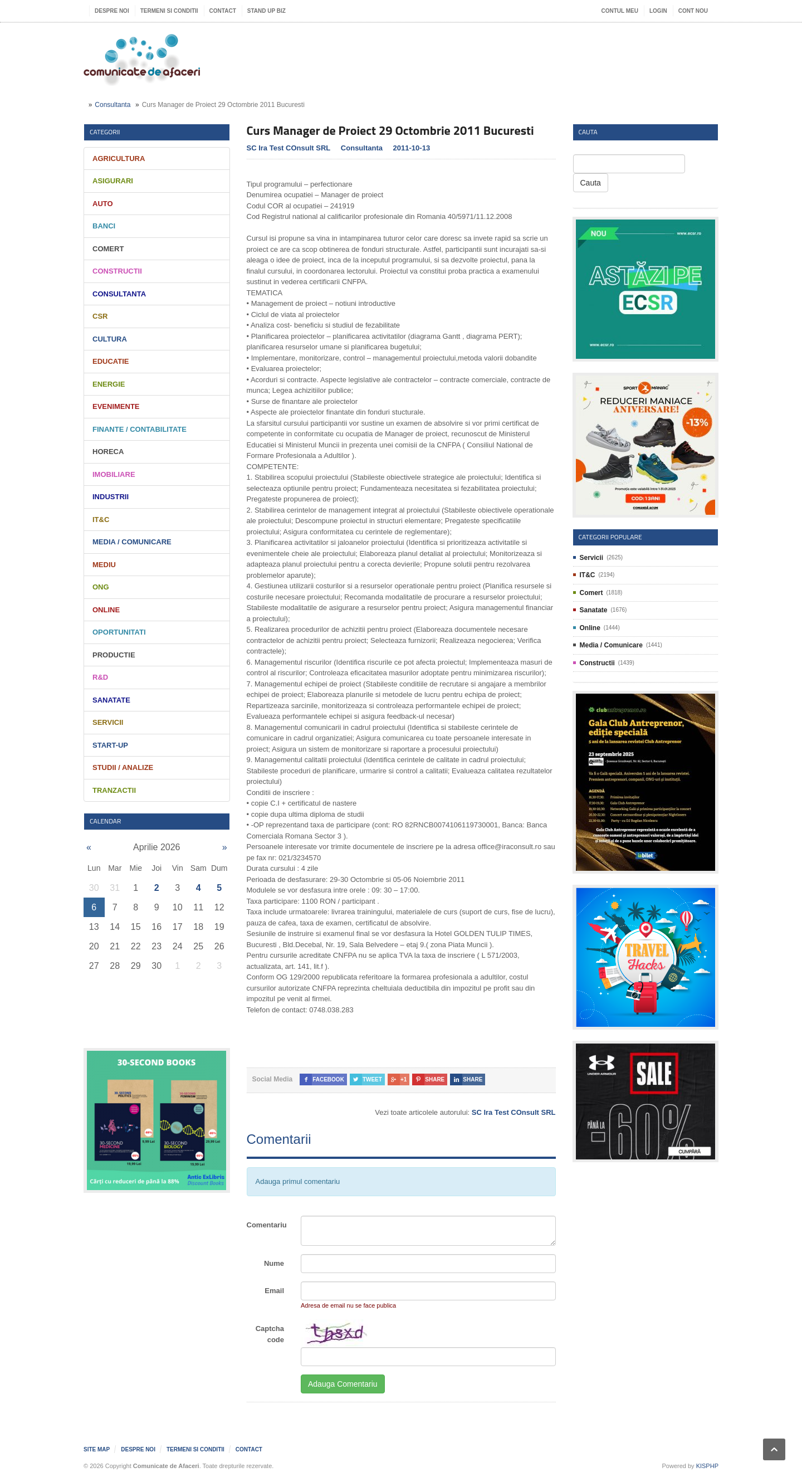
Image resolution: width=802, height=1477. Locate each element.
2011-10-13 (412, 148)
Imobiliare (113, 474)
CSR (99, 316)
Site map (97, 1449)
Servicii (107, 722)
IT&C (100, 519)
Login (658, 11)
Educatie (110, 361)
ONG (100, 587)
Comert (108, 249)
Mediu (104, 564)
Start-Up (110, 745)
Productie (113, 655)
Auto (102, 203)
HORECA (108, 451)
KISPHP (707, 1466)
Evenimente (116, 406)
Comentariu (267, 1225)
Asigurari (112, 181)
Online (106, 610)
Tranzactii (114, 790)
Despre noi (112, 11)
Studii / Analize (122, 767)
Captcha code (270, 1334)
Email (274, 1290)
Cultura (109, 339)
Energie (108, 384)
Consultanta (112, 105)
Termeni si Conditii (169, 11)
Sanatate (111, 700)
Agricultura (118, 158)
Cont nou (693, 11)
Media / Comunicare (132, 542)
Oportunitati (119, 632)
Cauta (590, 182)
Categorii (105, 131)
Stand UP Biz (266, 11)
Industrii (110, 497)
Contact (222, 11)
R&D (100, 677)
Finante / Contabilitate (139, 429)
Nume (274, 1263)
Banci (103, 226)
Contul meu (620, 11)
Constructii (117, 271)
